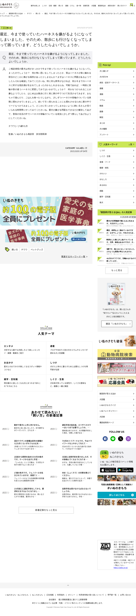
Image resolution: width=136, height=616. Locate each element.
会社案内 (52, 599)
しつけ (44, 5)
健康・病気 (104, 167)
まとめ (102, 123)
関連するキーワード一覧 (73, 256)
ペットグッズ (37, 249)
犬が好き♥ (104, 76)
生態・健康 (52, 5)
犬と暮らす (104, 71)
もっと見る (116, 270)
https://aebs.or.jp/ (121, 567)
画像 (101, 111)
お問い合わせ (125, 595)
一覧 (130, 144)
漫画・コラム (69, 5)
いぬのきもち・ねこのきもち (16, 595)
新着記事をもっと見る (46, 509)
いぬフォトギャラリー (109, 411)
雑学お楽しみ (35, 5)
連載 (101, 88)
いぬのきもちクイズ (108, 405)
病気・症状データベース (109, 82)
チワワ (29, 13)
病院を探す (111, 5)
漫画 (101, 94)
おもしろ (103, 179)
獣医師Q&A (102, 5)
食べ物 (78, 5)
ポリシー (71, 595)
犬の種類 (103, 128)
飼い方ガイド (122, 5)
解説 (101, 117)
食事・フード (105, 162)
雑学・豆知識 (105, 196)
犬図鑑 (93, 5)
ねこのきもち (37, 595)
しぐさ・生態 (105, 156)
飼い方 (61, 5)
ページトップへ (68, 585)
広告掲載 (50, 595)
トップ (2, 13)
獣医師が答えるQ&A (16, 13)
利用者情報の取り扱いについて (91, 595)
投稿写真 (86, 5)
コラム (102, 100)
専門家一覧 (112, 595)
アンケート (104, 134)
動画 (101, 105)
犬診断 (102, 416)
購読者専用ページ (107, 422)
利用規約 (60, 595)
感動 (101, 190)
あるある (103, 185)
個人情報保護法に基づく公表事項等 (73, 599)
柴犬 (101, 202)
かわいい (103, 173)
